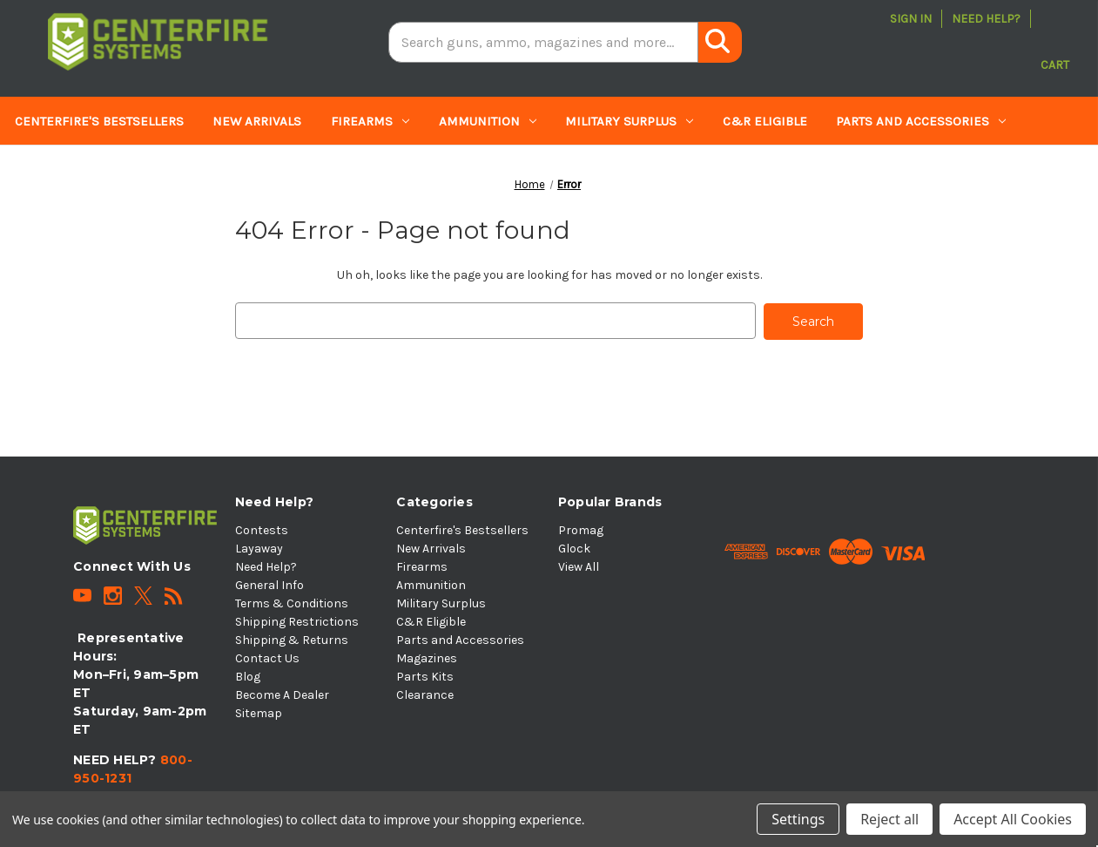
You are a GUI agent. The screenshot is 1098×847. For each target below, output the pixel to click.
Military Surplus (629, 121)
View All (578, 565)
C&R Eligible (765, 121)
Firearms (370, 121)
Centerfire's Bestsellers (99, 121)
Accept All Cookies (1012, 819)
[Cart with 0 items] (1055, 42)
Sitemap (258, 711)
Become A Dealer (282, 693)
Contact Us (267, 656)
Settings (798, 819)
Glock (574, 546)
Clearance (281, 170)
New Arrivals (256, 121)
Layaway (259, 546)
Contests (261, 528)
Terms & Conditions (291, 601)
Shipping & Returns (291, 638)
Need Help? (986, 18)
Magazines (59, 170)
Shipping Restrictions (297, 620)
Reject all (889, 819)
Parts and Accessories (921, 121)
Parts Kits (174, 170)
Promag (580, 528)
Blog (247, 674)
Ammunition (487, 121)
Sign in (911, 18)
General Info (269, 583)
